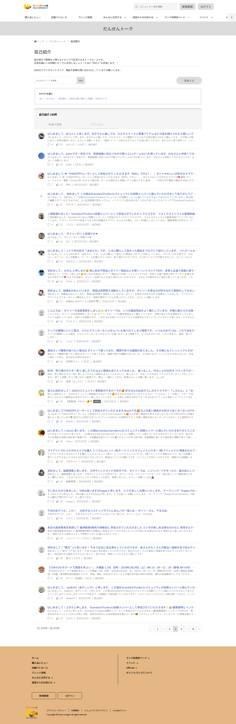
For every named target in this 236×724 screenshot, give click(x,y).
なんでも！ (51, 98)
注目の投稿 (97, 124)
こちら (97, 70)
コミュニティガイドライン (96, 710)
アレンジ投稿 (85, 17)
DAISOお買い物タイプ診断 (81, 98)
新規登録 (187, 7)
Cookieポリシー (120, 710)
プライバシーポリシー (56, 710)
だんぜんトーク (57, 41)
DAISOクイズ (101, 98)
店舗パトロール (59, 17)
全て (41, 98)
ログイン (206, 7)
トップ (40, 41)
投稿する (189, 81)
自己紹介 (63, 98)
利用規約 (75, 710)
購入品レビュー (33, 17)
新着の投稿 (55, 124)
